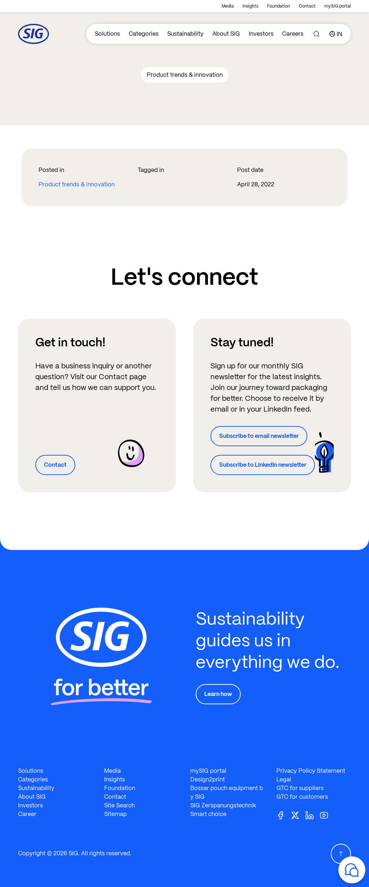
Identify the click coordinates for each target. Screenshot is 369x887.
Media (228, 6)
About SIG (226, 33)
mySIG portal (337, 6)
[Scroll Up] (341, 854)
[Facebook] (283, 815)
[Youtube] (327, 815)
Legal (283, 779)
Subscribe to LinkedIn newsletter (262, 465)
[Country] (336, 34)
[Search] (316, 34)
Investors (261, 33)
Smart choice (208, 814)
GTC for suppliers (300, 788)
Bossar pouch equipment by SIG (226, 792)
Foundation (278, 6)
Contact (307, 6)
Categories (144, 33)
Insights (250, 6)
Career (27, 814)
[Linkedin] (312, 815)
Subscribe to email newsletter (259, 436)
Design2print (207, 779)
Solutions (107, 33)
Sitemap (115, 814)
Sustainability (185, 33)
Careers (292, 33)
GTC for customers (302, 796)
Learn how (218, 694)
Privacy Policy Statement (310, 771)
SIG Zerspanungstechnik (223, 805)
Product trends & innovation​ (77, 184)
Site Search (119, 805)
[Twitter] (298, 815)
